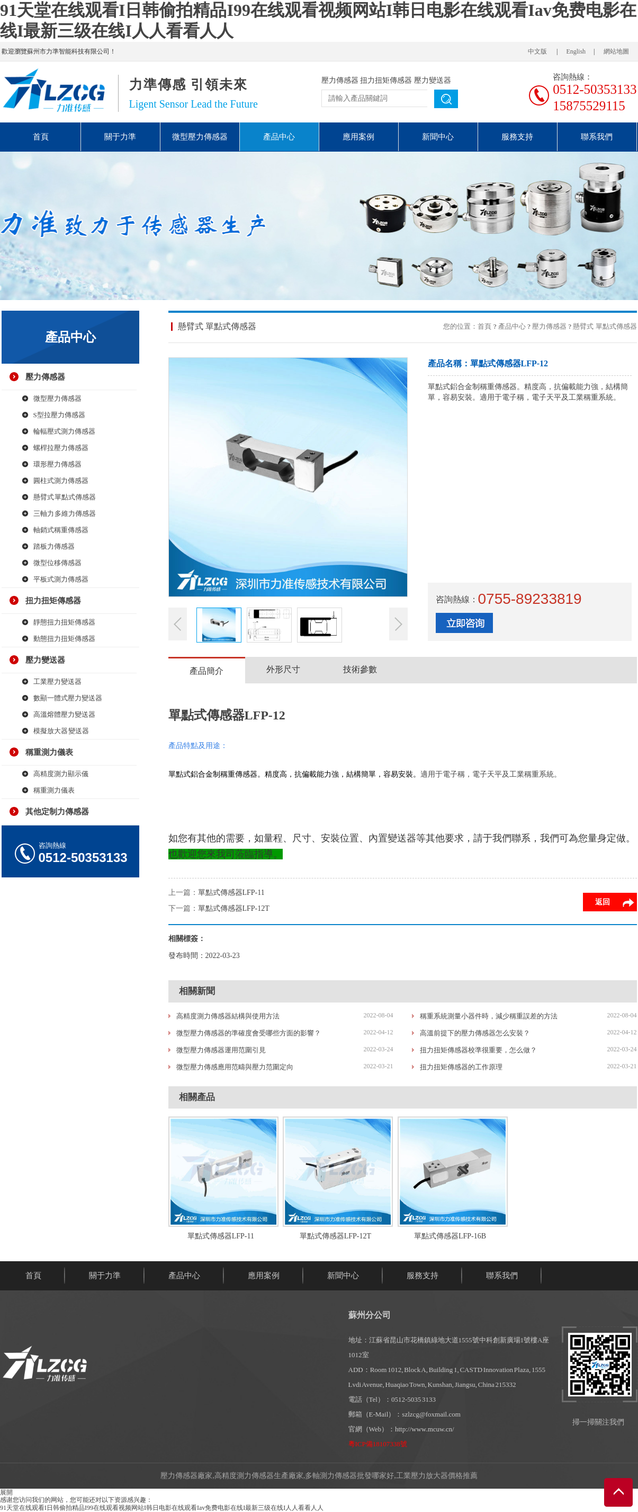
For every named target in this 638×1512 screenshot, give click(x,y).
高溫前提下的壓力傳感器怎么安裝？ (475, 1033)
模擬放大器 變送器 (61, 731)
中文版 (537, 51)
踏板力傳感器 (54, 546)
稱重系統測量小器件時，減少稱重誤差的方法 (489, 1016)
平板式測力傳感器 (60, 579)
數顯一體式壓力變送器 (67, 698)
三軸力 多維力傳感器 (64, 513)
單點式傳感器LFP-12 (226, 715)
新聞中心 (438, 137)
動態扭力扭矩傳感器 (64, 639)
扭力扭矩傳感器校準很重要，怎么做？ (478, 1050)
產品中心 (279, 137)
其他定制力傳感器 (57, 811)
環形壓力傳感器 (57, 464)
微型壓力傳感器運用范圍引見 (221, 1050)
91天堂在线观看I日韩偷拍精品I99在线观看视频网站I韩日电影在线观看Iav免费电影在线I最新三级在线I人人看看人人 (162, 1507)
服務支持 (517, 137)
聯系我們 (597, 137)
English (576, 51)
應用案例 (358, 137)
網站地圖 (616, 51)
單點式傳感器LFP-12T (233, 908)
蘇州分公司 (369, 1315)
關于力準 (120, 137)
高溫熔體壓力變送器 (64, 714)
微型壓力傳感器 (200, 137)
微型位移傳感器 (57, 563)
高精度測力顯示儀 (60, 774)
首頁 (41, 137)
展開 (6, 1492)
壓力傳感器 (339, 80)
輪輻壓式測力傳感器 (64, 431)
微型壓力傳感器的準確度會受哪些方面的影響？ (248, 1033)
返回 (602, 902)
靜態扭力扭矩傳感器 (64, 622)
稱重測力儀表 (49, 752)
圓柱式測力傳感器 (60, 481)
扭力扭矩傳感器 (386, 80)
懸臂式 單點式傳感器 (64, 497)
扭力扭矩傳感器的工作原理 (461, 1067)
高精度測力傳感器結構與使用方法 (228, 1016)
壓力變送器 (432, 80)
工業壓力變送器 (57, 681)
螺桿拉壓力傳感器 (60, 448)
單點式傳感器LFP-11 (231, 892)
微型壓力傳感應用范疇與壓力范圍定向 (234, 1067)
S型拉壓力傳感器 (59, 415)
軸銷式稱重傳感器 (60, 530)
